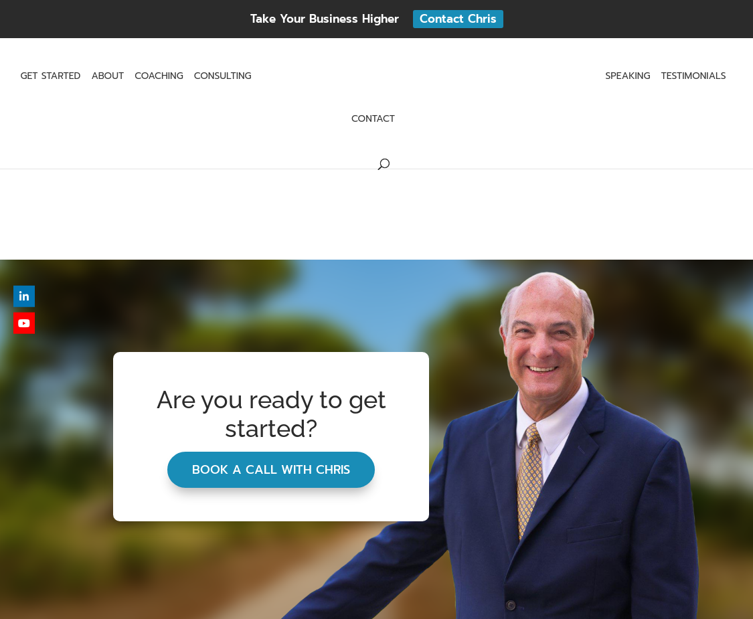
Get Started (50, 77)
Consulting (223, 77)
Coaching (159, 77)
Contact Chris (458, 19)
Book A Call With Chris (271, 469)
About (107, 77)
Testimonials (693, 77)
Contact (373, 120)
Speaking (627, 77)
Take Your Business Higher (324, 19)
